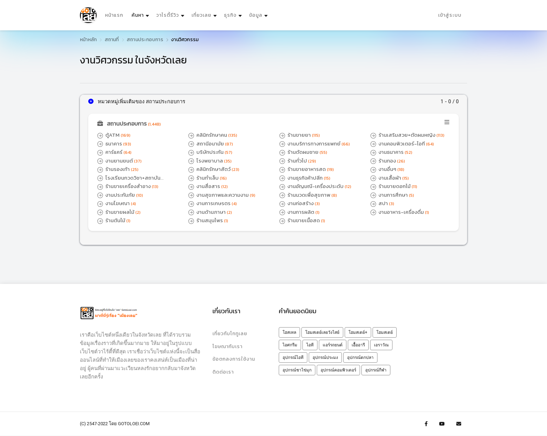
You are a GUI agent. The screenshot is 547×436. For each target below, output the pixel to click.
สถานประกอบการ (145, 39)
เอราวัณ (381, 345)
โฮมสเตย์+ (358, 332)
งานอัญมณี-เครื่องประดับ (315, 186)
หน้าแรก (114, 15)
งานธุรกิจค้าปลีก (305, 178)
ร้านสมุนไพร (208, 220)
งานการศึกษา (392, 195)
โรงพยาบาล (210, 161)
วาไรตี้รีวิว (167, 15)
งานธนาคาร (391, 152)
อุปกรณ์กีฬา (376, 370)
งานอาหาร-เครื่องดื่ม (399, 212)
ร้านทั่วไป (297, 161)
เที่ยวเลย (201, 15)
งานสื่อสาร (208, 186)
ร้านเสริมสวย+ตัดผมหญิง (407, 135)
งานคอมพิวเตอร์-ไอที (402, 144)
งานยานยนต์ (119, 161)
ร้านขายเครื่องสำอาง (128, 186)
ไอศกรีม (290, 345)
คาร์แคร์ (114, 152)
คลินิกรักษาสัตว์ (214, 169)
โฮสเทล (289, 332)
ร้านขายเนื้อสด (302, 220)
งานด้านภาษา (210, 212)
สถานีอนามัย (210, 144)
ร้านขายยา (299, 135)
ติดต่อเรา (223, 372)
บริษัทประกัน (210, 152)
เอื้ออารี (358, 345)
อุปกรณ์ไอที (293, 357)
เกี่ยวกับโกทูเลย (229, 333)
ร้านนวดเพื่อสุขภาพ (308, 195)
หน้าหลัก (88, 39)
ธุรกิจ (230, 15)
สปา (382, 203)
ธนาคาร (114, 144)
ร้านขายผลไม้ (119, 212)
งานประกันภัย (120, 195)
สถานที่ (112, 39)
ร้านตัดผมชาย (303, 152)
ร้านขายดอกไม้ (394, 186)
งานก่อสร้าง (299, 203)
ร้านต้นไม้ (114, 220)
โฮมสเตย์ (384, 332)
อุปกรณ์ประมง (325, 357)
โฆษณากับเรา (227, 346)
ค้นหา (141, 13)
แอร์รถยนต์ (333, 345)
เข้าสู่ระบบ (450, 15)
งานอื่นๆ (387, 169)
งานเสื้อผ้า (389, 178)
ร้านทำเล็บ (207, 178)
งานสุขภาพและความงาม (222, 195)
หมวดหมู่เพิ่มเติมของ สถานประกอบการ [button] (137, 101)
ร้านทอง (387, 161)
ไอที (310, 345)
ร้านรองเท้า (117, 169)
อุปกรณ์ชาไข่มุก (297, 370)
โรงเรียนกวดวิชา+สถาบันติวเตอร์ (128, 182)
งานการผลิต (299, 212)
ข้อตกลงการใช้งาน (233, 359)
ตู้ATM (114, 135)
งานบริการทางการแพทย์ (314, 144)
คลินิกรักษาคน (213, 135)
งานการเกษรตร (212, 203)
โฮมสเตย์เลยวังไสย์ (322, 332)
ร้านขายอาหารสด (306, 169)
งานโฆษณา (116, 203)
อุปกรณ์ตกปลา (360, 357)
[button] (273, 123)
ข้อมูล (255, 15)
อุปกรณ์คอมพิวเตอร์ (338, 370)
